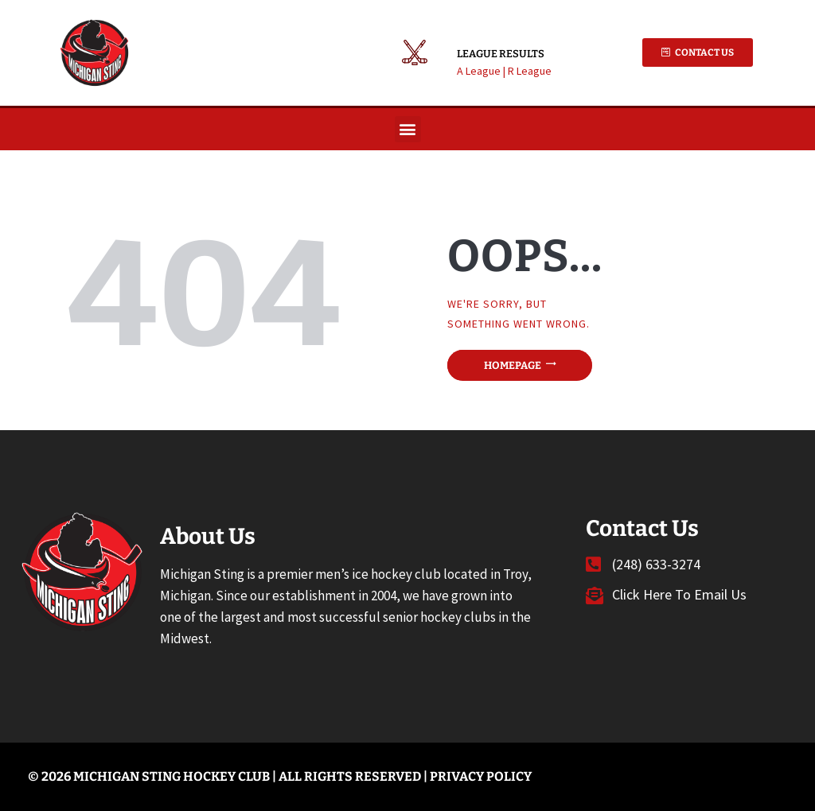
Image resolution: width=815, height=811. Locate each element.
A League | (482, 71)
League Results (500, 54)
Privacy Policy (481, 776)
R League (530, 71)
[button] (408, 129)
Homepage (512, 365)
